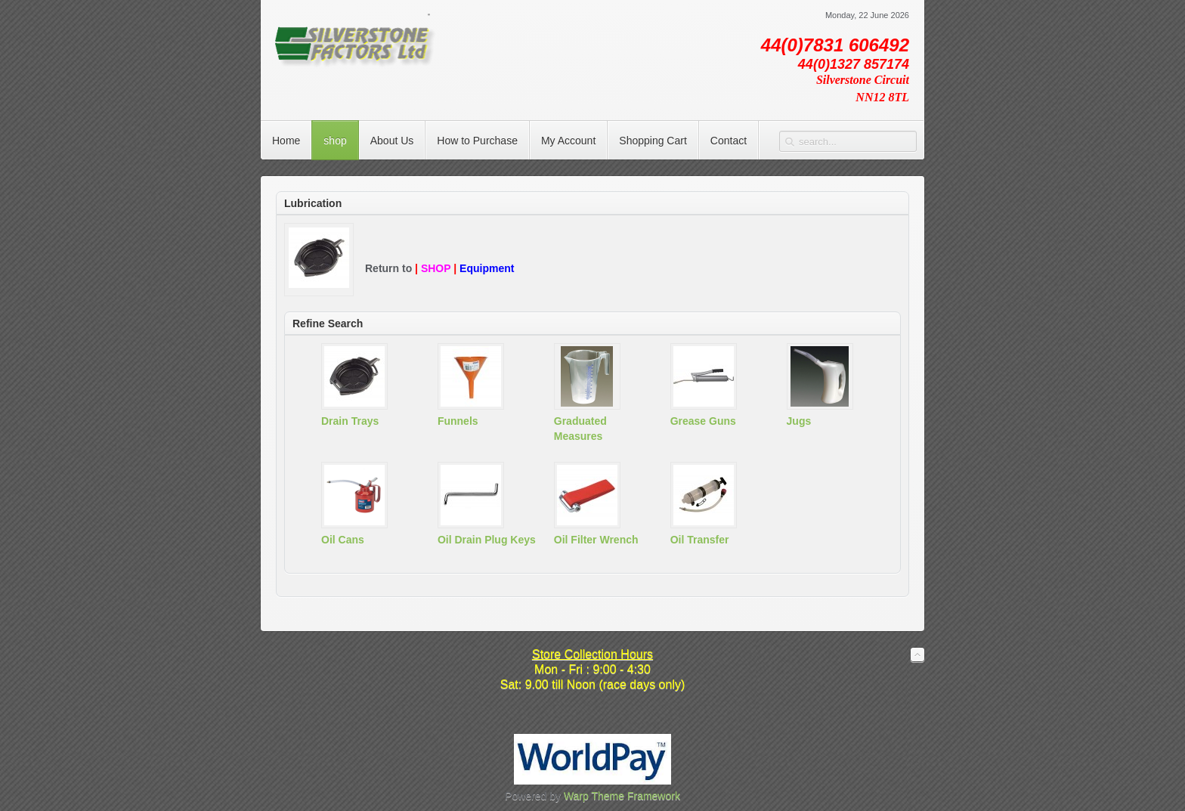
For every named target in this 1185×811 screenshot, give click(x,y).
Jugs (799, 421)
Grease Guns (703, 421)
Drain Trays (350, 421)
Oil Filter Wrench (596, 540)
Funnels (458, 421)
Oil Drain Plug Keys (487, 540)
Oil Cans (342, 540)
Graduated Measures (580, 428)
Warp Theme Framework (622, 796)
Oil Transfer (699, 540)
